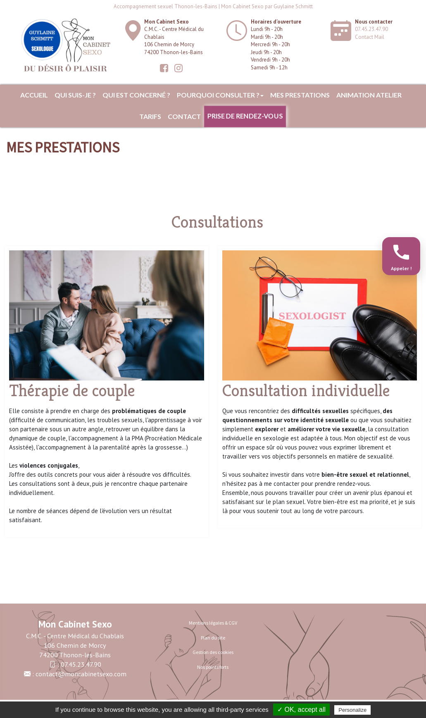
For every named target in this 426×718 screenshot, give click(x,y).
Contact (184, 116)
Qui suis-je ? (75, 95)
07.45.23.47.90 (371, 29)
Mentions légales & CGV (213, 623)
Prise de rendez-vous (245, 116)
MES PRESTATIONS (300, 95)
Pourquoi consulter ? (220, 95)
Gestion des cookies (213, 652)
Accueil (34, 95)
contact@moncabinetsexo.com (81, 674)
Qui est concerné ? (136, 95)
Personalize (352, 710)
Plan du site (213, 638)
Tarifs (150, 116)
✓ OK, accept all (301, 709)
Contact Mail (369, 36)
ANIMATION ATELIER (369, 95)
